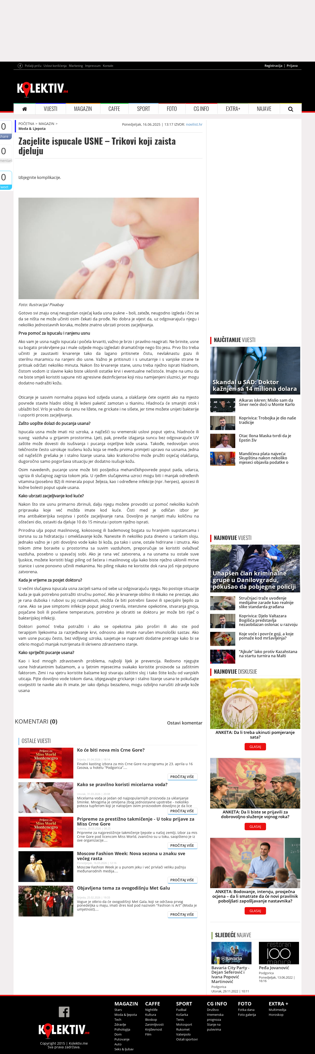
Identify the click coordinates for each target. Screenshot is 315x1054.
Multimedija (277, 1009)
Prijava (292, 65)
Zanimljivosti (154, 1024)
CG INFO (201, 108)
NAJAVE (264, 108)
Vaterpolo (183, 1034)
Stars (118, 1009)
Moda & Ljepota (32, 128)
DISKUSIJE (235, 671)
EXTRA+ (233, 108)
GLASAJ (255, 746)
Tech (117, 1019)
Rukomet (183, 1029)
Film (148, 1034)
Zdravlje (120, 1024)
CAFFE (114, 108)
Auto (118, 1044)
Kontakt (108, 66)
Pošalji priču (33, 66)
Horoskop (276, 1014)
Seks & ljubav (124, 1049)
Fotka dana (246, 1009)
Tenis (180, 1019)
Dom (118, 1034)
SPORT (143, 108)
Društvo (213, 1009)
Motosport (184, 1024)
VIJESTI (50, 108)
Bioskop (151, 1019)
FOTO (172, 108)
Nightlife (151, 1009)
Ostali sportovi (187, 1039)
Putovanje (121, 1039)
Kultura (150, 1014)
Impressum (93, 66)
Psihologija (122, 1029)
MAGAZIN (83, 108)
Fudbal (181, 1009)
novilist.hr (194, 124)
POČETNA (26, 123)
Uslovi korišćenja (55, 66)
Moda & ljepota (125, 1014)
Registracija (274, 65)
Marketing (76, 66)
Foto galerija (247, 1014)
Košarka (182, 1014)
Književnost (153, 1029)
